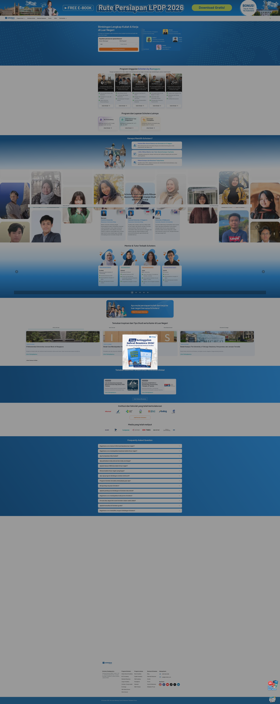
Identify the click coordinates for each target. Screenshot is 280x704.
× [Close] (156, 336)
